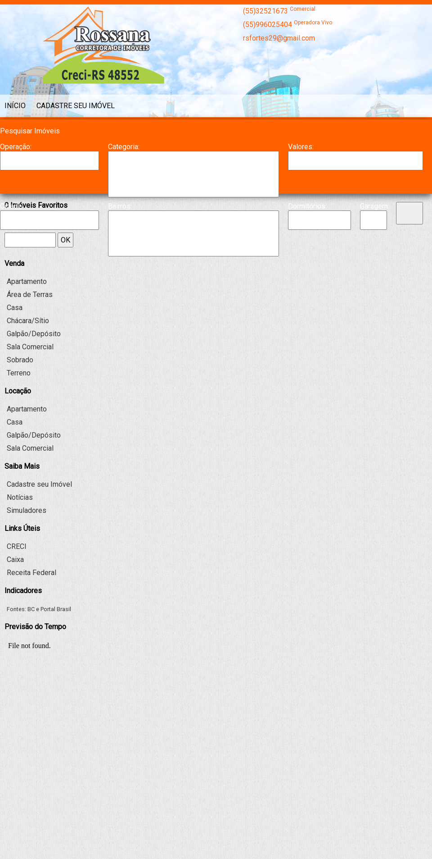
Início (15, 105)
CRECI (17, 546)
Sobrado (20, 360)
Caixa (15, 559)
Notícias (20, 497)
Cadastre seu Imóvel (75, 105)
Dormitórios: (307, 206)
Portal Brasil (55, 609)
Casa (193, 169)
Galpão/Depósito (193, 187)
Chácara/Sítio (193, 178)
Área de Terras (30, 294)
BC (31, 609)
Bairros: (120, 206)
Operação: (16, 146)
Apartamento (193, 160)
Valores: (301, 146)
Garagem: (373, 206)
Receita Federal (31, 572)
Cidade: (11, 206)
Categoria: (124, 146)
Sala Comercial (30, 347)
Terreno (19, 373)
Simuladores (26, 510)
